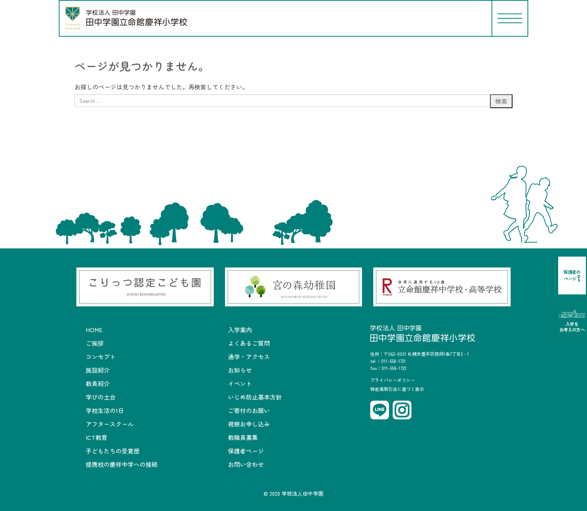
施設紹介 (98, 369)
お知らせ (240, 369)
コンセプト (101, 356)
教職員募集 (243, 437)
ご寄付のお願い (249, 410)
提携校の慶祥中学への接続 (122, 464)
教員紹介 (98, 383)
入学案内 (240, 329)
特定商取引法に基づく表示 (397, 389)
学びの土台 (101, 396)
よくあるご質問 (249, 343)
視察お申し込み (249, 423)
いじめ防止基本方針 (255, 396)
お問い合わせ (246, 464)
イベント (240, 383)
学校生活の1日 (105, 410)
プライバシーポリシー (392, 380)
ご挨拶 (95, 343)
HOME (94, 329)
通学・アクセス (249, 356)
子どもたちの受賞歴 (113, 450)
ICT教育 (96, 437)
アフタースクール (110, 423)
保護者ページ (246, 450)
